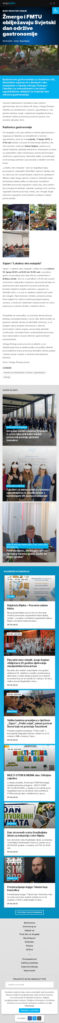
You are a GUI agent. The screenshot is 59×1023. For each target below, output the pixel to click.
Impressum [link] (29, 970)
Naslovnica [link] (29, 923)
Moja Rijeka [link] (24, 41)
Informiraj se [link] (29, 926)
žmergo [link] (7, 377)
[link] (55, 10)
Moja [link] (9, 3)
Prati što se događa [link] (30, 934)
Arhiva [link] (29, 949)
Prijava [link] (29, 945)
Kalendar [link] (29, 942)
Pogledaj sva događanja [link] (29, 912)
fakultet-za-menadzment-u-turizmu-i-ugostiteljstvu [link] (24, 373)
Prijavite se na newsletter (29, 979)
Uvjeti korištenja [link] (29, 966)
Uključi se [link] (29, 930)
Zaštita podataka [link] (29, 963)
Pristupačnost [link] (29, 959)
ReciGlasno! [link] (29, 938)
